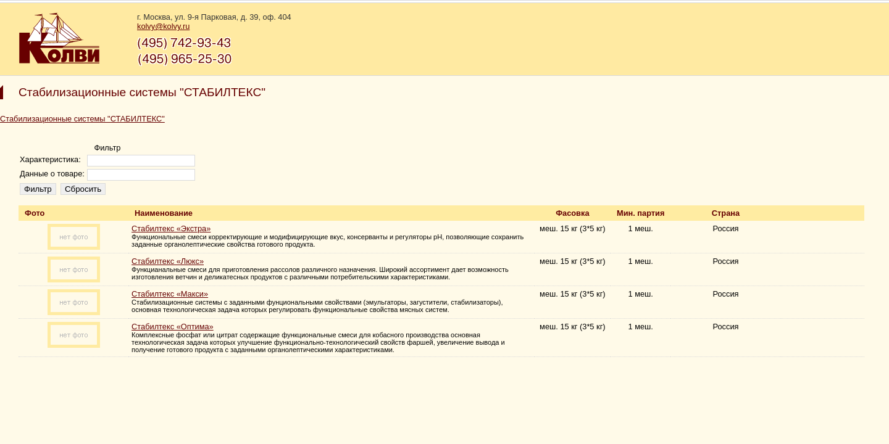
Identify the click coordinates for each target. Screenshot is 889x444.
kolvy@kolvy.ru (163, 26)
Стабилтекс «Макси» (169, 293)
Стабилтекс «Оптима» (172, 326)
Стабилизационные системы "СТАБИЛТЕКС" (82, 118)
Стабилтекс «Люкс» (167, 261)
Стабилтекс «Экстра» (171, 228)
